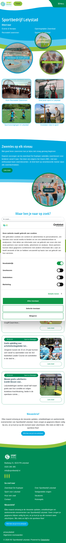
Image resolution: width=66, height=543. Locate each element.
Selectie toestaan (33, 308)
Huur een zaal (10, 496)
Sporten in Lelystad (42, 33)
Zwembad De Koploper (13, 488)
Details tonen (53, 294)
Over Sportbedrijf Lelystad (45, 488)
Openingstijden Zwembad (45, 29)
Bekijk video (49, 190)
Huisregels (39, 499)
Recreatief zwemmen (10, 33)
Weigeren (33, 316)
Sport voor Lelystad (12, 492)
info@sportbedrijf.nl (12, 471)
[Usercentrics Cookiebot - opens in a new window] (53, 225)
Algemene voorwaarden (13, 535)
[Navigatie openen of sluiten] (61, 3)
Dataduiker (45, 540)
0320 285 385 (10, 467)
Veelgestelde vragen (43, 492)
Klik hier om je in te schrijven (33, 433)
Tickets (17, 4)
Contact (7, 499)
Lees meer (7, 170)
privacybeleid (8, 532)
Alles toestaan (33, 301)
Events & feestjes (9, 29)
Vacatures (39, 496)
